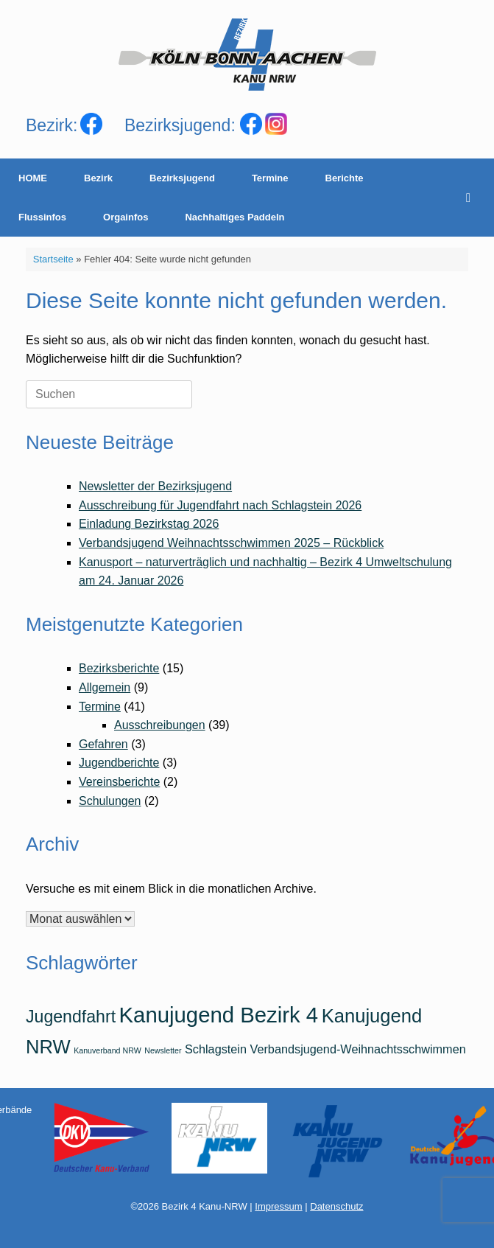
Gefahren (103, 744)
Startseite (53, 259)
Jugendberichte (119, 762)
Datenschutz (336, 1206)
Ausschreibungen (159, 725)
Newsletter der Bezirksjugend (155, 486)
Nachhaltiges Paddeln (234, 217)
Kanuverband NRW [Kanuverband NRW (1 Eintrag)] (107, 1050)
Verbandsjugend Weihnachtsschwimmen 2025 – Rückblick (231, 543)
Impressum (278, 1206)
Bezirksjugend (182, 178)
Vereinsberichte (119, 781)
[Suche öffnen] (472, 197)
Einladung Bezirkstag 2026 (149, 523)
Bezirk (98, 178)
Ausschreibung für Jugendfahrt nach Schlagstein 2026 (220, 505)
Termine (270, 178)
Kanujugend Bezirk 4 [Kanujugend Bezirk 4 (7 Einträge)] (219, 1015)
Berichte (344, 178)
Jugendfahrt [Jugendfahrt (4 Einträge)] (71, 1016)
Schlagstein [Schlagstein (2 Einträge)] (216, 1049)
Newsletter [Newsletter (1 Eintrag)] (162, 1050)
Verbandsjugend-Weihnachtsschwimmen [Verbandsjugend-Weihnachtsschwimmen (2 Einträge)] (357, 1049)
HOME (32, 178)
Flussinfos (42, 217)
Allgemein (104, 687)
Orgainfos (125, 217)
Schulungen (110, 801)
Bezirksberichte (119, 668)
